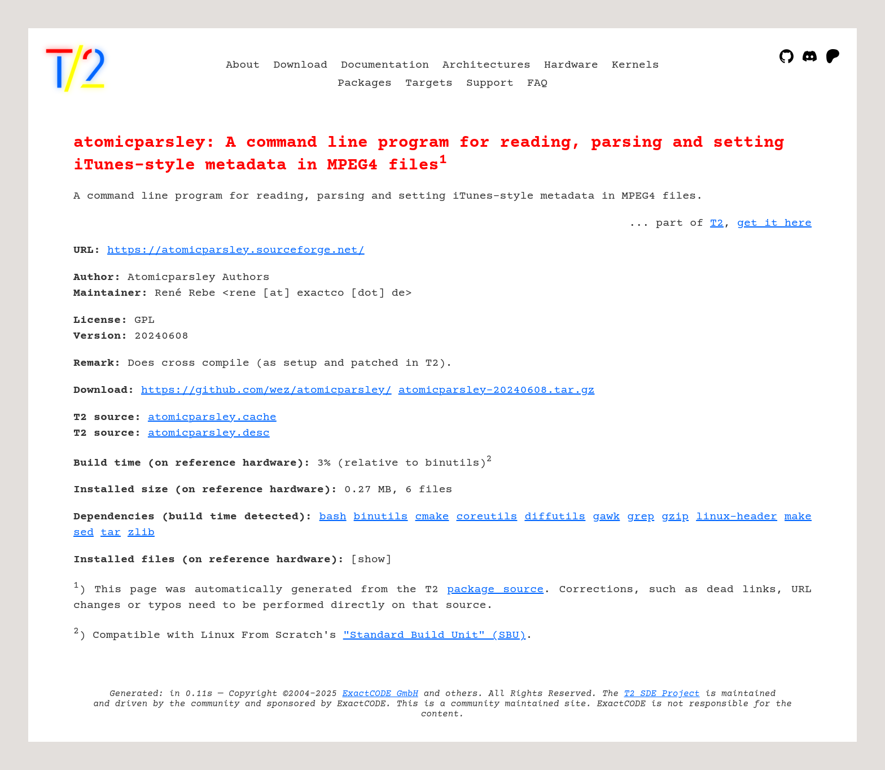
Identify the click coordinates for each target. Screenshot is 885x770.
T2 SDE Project (661, 694)
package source (495, 589)
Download (300, 65)
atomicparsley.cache (212, 417)
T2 (717, 223)
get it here (774, 223)
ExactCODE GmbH (380, 694)
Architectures (486, 65)
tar (110, 532)
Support (490, 83)
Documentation (385, 65)
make (798, 516)
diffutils (554, 516)
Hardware (571, 65)
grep (640, 516)
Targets (429, 83)
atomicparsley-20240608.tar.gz (496, 390)
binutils (381, 516)
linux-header (736, 516)
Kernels (635, 65)
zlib (141, 532)
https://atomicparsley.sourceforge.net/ (236, 250)
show (371, 559)
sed (83, 532)
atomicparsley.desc (209, 433)
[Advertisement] (778, 316)
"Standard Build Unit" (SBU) (434, 635)
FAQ (537, 83)
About (243, 65)
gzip (675, 516)
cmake (432, 516)
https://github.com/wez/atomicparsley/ (266, 390)
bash (333, 516)
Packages (365, 83)
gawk (606, 516)
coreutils (486, 516)
